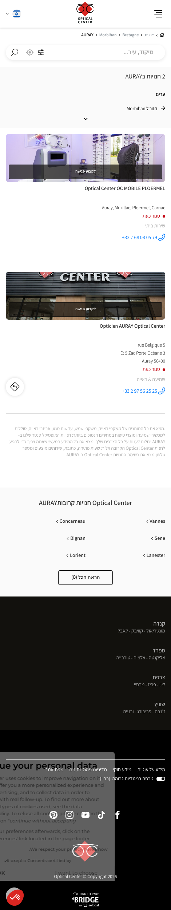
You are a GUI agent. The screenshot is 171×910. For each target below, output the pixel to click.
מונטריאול (155, 631)
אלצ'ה (139, 658)
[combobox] (85, 52)
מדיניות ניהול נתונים (88, 770)
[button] (15, 897)
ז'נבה (160, 712)
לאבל (123, 631)
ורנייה (128, 712)
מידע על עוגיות (151, 770)
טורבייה (123, 658)
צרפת (158, 677)
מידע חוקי (122, 770)
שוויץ (159, 704)
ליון (162, 685)
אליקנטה (157, 658)
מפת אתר (54, 770)
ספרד (159, 650)
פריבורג (144, 712)
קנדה (159, 623)
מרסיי (139, 685)
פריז (152, 685)
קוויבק (137, 631)
